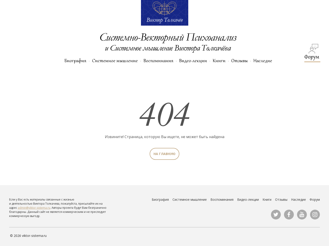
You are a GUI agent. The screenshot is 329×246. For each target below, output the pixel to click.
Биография (75, 60)
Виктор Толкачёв (164, 20)
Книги (219, 60)
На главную (164, 154)
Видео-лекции (193, 60)
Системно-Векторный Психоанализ (167, 36)
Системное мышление (115, 60)
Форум (311, 52)
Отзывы (239, 60)
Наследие (262, 60)
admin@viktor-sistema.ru (34, 208)
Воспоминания (158, 60)
